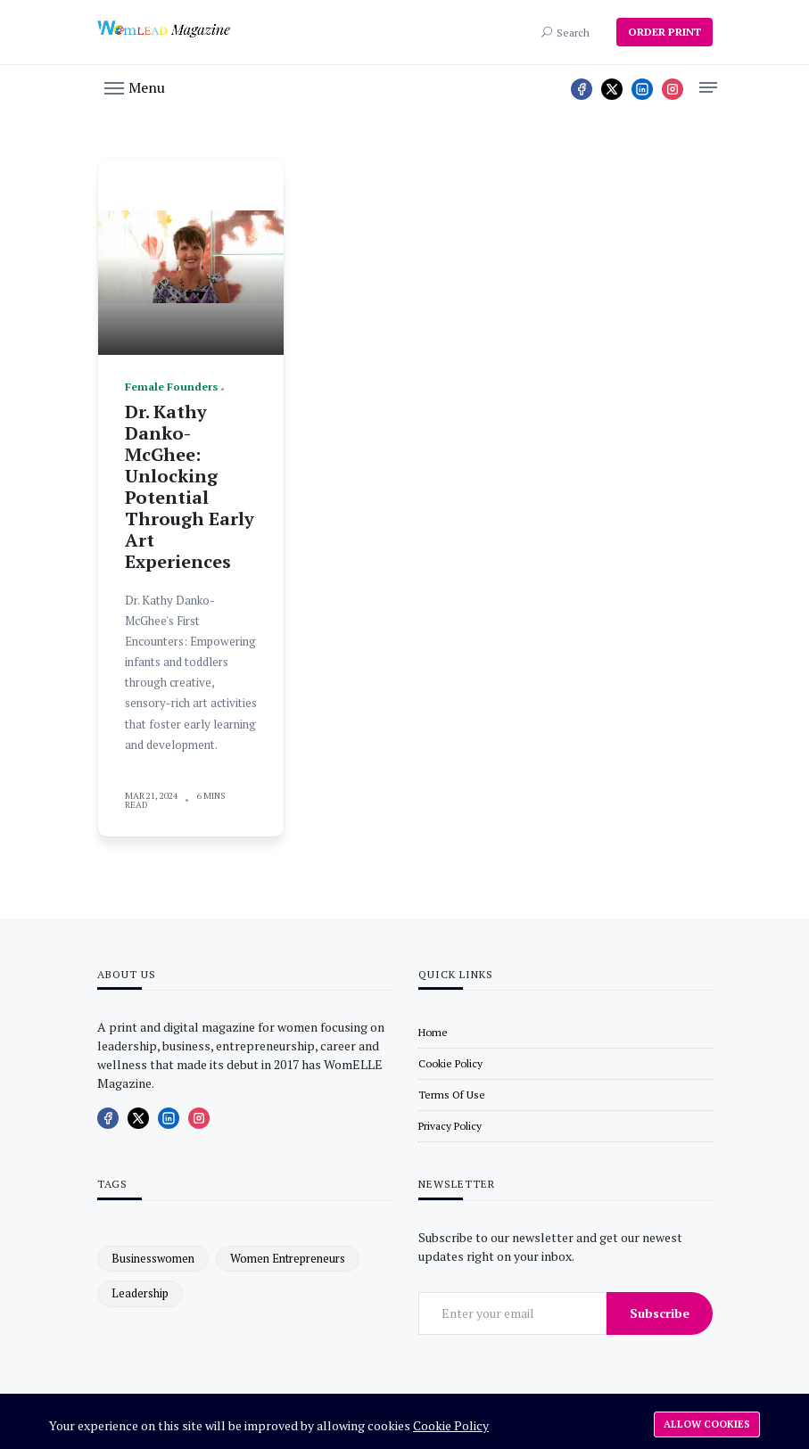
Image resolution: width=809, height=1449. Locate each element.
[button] (134, 86)
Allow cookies (707, 1424)
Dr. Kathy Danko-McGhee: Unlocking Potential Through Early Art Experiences (189, 486)
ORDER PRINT (664, 31)
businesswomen (152, 1258)
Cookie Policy (451, 1425)
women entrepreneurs (287, 1258)
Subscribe (659, 1313)
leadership (140, 1293)
